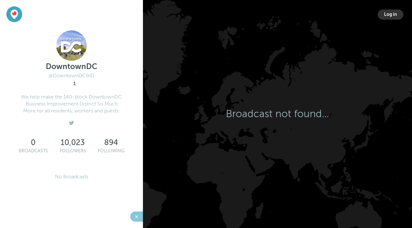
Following (111, 151)
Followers (73, 151)
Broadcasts (33, 151)
